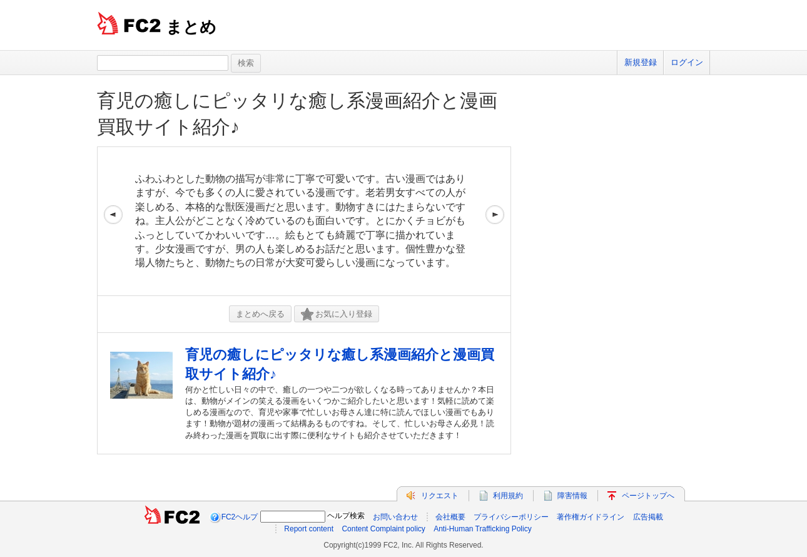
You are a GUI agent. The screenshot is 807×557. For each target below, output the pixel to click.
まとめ (191, 27)
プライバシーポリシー (511, 517)
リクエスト (440, 495)
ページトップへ (648, 495)
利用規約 (508, 495)
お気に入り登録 (336, 314)
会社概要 (450, 517)
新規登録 (640, 62)
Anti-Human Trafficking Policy (483, 528)
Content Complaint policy (383, 528)
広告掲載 (648, 517)
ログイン (687, 62)
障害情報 (572, 495)
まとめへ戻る (260, 314)
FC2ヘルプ (239, 517)
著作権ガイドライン (590, 517)
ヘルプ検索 (346, 515)
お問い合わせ (395, 517)
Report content (308, 528)
